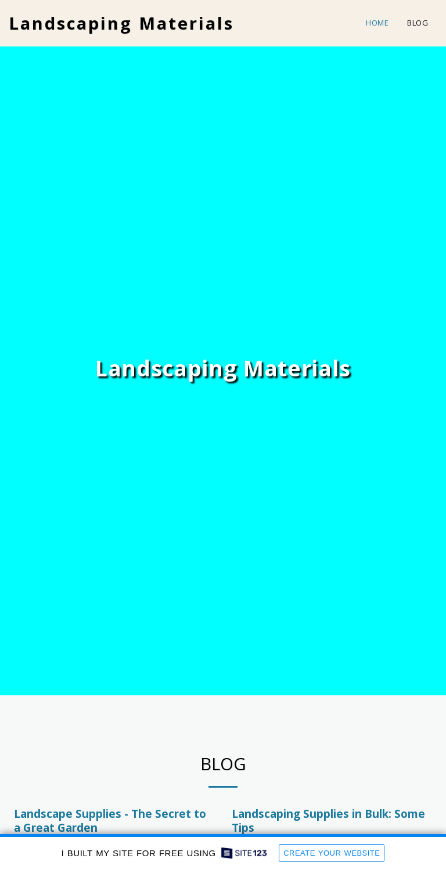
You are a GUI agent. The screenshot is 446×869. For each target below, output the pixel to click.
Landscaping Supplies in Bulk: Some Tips (328, 820)
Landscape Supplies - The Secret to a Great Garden (110, 820)
